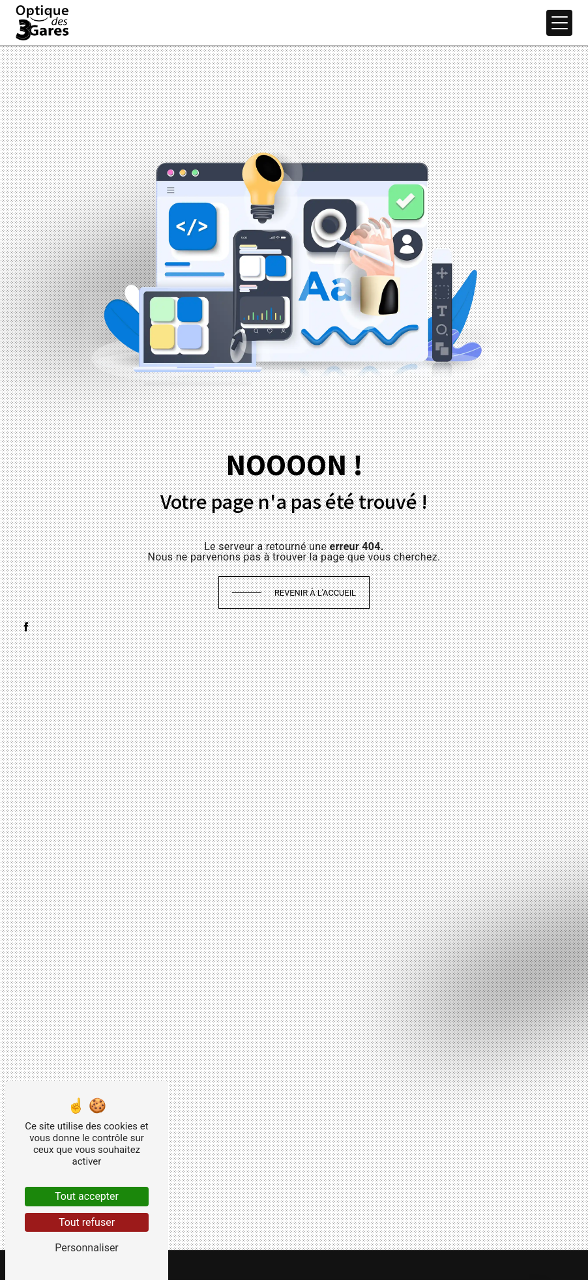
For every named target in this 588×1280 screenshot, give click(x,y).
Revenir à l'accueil (315, 593)
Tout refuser (87, 1222)
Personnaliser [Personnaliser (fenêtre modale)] (87, 1248)
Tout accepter (87, 1196)
